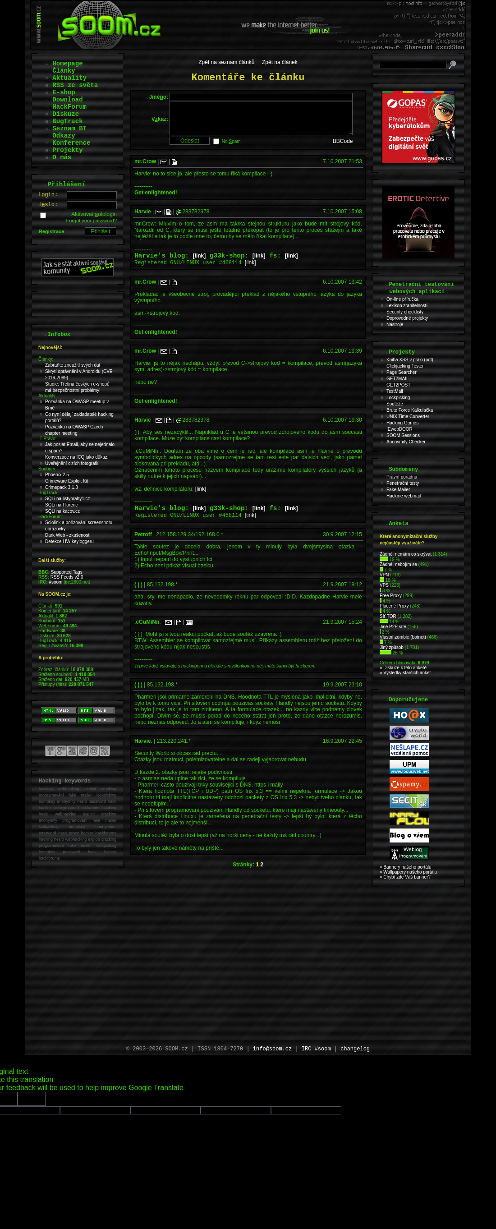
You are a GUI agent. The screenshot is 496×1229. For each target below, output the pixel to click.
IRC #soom (316, 1049)
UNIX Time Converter (407, 416)
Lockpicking (398, 397)
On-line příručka (402, 299)
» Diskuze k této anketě (403, 667)
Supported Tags (67, 572)
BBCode (343, 148)
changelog (355, 1049)
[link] (199, 264)
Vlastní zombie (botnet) (403, 637)
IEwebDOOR (399, 429)
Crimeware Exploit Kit (66, 481)
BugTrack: (48, 492)
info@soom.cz (272, 1049)
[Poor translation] (32, 1099)
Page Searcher (401, 372)
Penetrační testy (402, 483)
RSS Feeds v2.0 (67, 577)
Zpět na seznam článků (226, 62)
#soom (55, 582)
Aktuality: (47, 395)
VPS (384, 585)
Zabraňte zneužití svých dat (72, 365)
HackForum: (50, 516)
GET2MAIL (397, 378)
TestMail (394, 391)
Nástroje (394, 324)
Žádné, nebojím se (398, 564)
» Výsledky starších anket (405, 672)
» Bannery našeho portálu (406, 867)
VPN (384, 574)
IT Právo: (47, 438)
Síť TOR (388, 616)
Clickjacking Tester (405, 366)
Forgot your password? (91, 220)
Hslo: (48, 205)
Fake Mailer (398, 489)
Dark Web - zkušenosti (67, 535)
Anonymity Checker (406, 441)
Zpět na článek (280, 62)
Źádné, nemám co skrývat (406, 554)
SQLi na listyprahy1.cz (67, 498)
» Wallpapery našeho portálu (408, 872)
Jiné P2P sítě (393, 626)
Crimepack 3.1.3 (61, 487)
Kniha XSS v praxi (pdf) (409, 359)
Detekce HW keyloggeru (69, 541)
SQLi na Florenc (61, 504)
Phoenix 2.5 (57, 474)
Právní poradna (401, 476)
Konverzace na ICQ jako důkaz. (77, 457)
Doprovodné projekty (407, 318)
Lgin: (48, 195)
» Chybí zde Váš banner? (405, 877)
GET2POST (398, 384)
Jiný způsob (392, 647)
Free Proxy (391, 595)
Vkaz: (160, 122)
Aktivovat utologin (94, 214)
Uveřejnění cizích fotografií (71, 463)
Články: (45, 359)
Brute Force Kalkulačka (409, 410)
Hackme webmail (403, 495)
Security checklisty (404, 311)
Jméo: (158, 97)
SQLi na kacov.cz (62, 511)
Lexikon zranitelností (406, 305)
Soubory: (47, 468)
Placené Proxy (394, 605)
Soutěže (394, 403)
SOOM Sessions (403, 435)
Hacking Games (402, 422)
